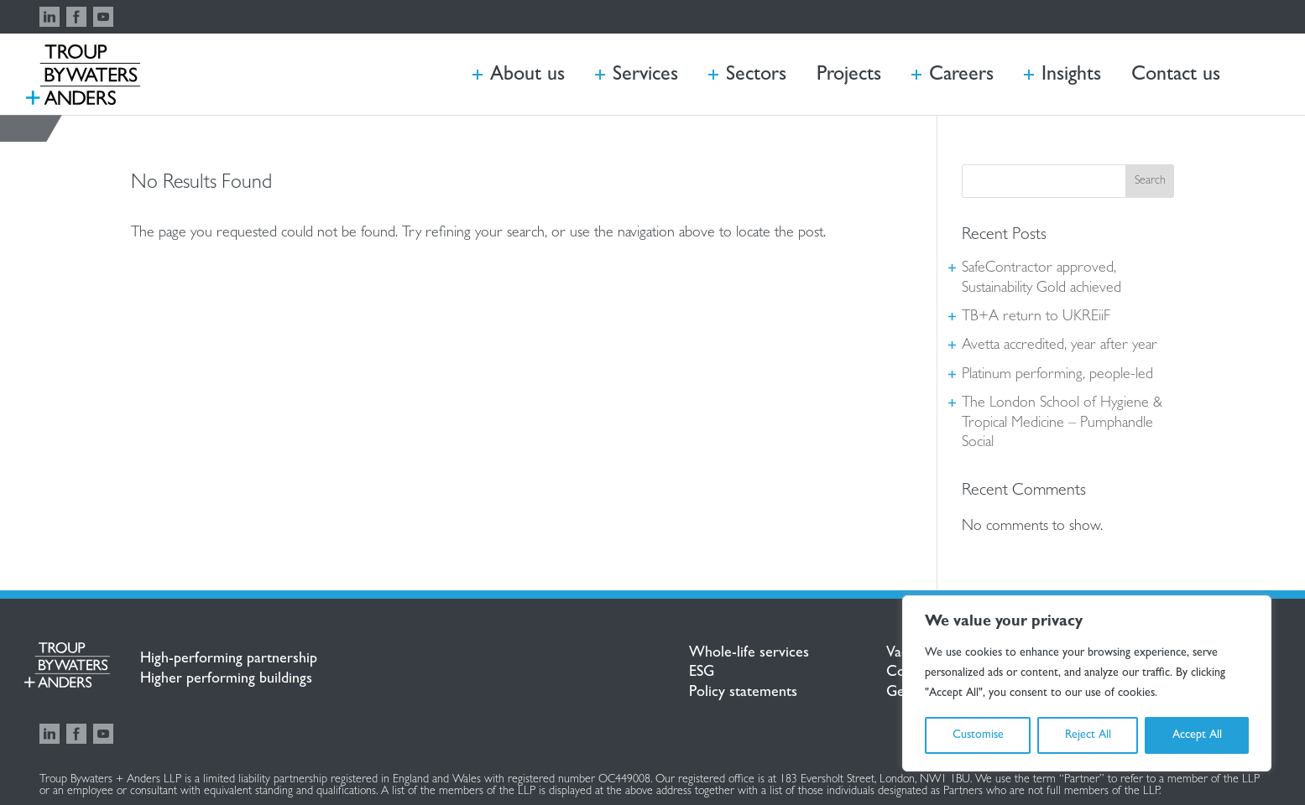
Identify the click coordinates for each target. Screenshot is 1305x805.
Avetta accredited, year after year (1059, 346)
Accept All (1197, 735)
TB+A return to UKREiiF (1036, 317)
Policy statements (743, 693)
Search (1150, 181)
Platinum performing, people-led (1057, 375)
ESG (701, 673)
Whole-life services (749, 654)
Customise (978, 735)
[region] (1086, 683)
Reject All (1088, 735)
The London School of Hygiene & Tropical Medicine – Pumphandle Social (1062, 424)
